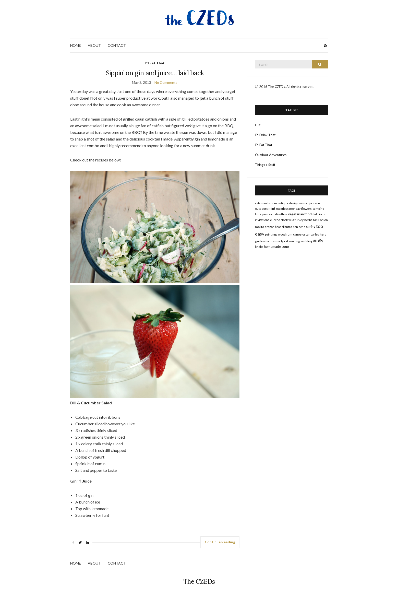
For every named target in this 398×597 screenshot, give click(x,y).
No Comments (165, 82)
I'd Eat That (155, 63)
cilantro (287, 227)
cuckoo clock (279, 220)
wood (282, 234)
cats (258, 203)
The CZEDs (199, 582)
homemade (272, 246)
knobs (259, 247)
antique (283, 203)
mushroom (269, 203)
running (294, 241)
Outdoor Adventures (270, 155)
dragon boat (273, 227)
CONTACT (117, 45)
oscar (306, 234)
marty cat (281, 241)
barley (315, 234)
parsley (267, 214)
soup (285, 246)
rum (289, 234)
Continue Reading (220, 542)
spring (310, 227)
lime (258, 214)
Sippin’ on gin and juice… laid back (155, 73)
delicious (318, 214)
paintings (271, 234)
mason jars (306, 203)
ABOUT (94, 45)
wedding (306, 241)
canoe (297, 234)
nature (270, 241)
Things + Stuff (265, 165)
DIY (258, 125)
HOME (75, 45)
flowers (306, 208)
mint (272, 208)
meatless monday (288, 208)
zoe (317, 203)
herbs (308, 220)
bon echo (299, 227)
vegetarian (296, 214)
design (293, 203)
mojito (259, 227)
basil (316, 220)
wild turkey (296, 220)
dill (315, 241)
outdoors (261, 208)
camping (318, 208)
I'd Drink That (265, 135)
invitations (262, 220)
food (308, 214)
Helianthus (280, 214)
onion (324, 220)
